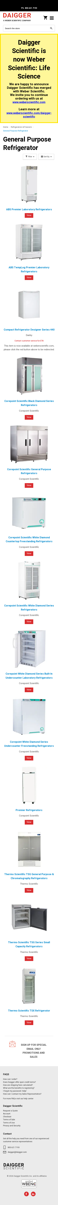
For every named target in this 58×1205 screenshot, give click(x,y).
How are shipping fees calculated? (18, 1085)
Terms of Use (9, 1122)
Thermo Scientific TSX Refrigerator (29, 1011)
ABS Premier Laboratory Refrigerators (29, 209)
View (29, 215)
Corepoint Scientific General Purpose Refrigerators (29, 471)
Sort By (46, 156)
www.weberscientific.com (29, 102)
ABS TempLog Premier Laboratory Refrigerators (29, 269)
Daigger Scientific (17, 18)
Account (6, 1113)
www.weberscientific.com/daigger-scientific (29, 115)
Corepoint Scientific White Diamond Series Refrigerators (29, 608)
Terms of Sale (9, 1119)
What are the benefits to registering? (18, 1088)
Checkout (7, 1116)
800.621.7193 (13, 1147)
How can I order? (10, 1079)
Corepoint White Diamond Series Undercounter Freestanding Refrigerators (29, 744)
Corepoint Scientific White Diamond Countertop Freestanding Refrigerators (29, 539)
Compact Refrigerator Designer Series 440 (29, 330)
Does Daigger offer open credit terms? (19, 1082)
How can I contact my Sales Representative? (22, 1094)
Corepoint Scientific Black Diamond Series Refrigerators (29, 403)
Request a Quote (10, 1110)
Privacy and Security (11, 1125)
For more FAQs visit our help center (18, 1098)
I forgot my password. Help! (14, 1091)
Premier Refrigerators (29, 810)
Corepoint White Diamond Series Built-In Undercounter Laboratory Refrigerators (29, 676)
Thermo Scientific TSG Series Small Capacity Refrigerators (29, 944)
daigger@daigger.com (17, 1152)
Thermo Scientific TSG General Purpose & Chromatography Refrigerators (29, 876)
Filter (29, 156)
